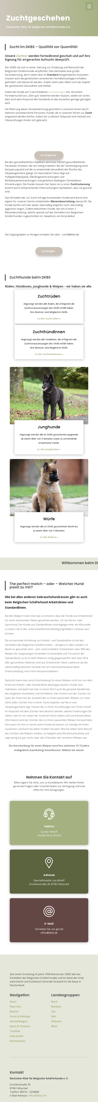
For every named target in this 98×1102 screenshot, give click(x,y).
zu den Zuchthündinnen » (49, 354)
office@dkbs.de (37, 1095)
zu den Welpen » (49, 536)
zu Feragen (48, 251)
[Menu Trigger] (89, 6)
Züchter (22, 56)
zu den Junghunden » (49, 449)
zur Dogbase (48, 155)
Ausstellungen (57, 92)
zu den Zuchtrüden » (49, 318)
